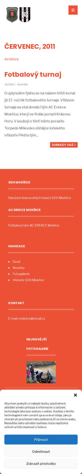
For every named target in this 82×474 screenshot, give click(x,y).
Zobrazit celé (64, 145)
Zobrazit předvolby (41, 464)
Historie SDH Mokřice (28, 280)
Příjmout (41, 440)
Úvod (16, 261)
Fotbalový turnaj (32, 74)
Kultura (22, 84)
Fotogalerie (21, 274)
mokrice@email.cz (32, 318)
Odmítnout (41, 452)
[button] (75, 395)
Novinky (18, 268)
